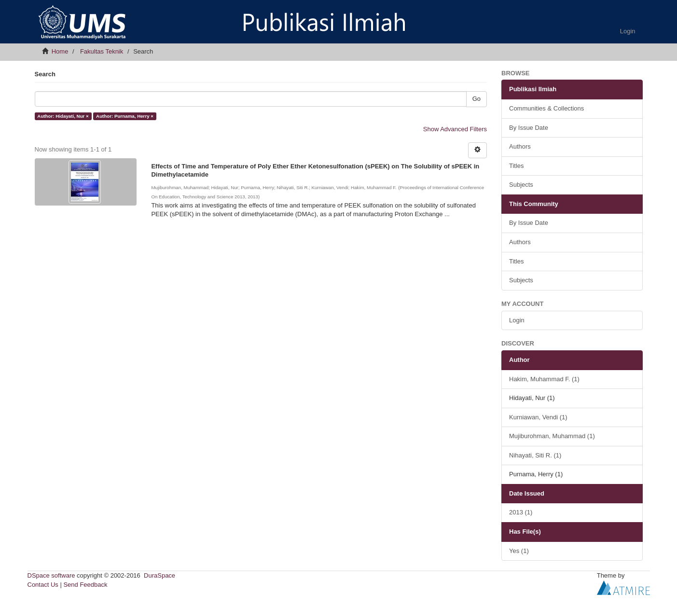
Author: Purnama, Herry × (124, 116)
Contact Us (43, 584)
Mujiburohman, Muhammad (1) (552, 436)
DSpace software (51, 575)
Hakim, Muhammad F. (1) (544, 379)
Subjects (521, 184)
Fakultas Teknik (101, 51)
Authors (520, 146)
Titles (516, 165)
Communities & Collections (546, 108)
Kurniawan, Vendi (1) (538, 417)
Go (476, 98)
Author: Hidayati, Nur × (62, 116)
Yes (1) (519, 550)
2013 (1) (520, 512)
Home (60, 51)
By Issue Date (528, 127)
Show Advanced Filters (455, 129)
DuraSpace (159, 575)
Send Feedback (85, 584)
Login (517, 320)
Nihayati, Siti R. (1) (535, 455)
